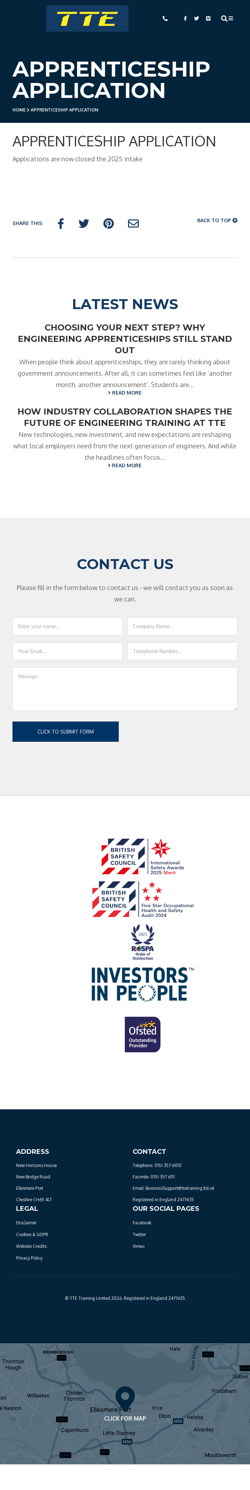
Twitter (139, 1234)
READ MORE (125, 393)
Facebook (142, 1222)
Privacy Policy (29, 1258)
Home (19, 110)
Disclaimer (26, 1222)
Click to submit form (65, 732)
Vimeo (138, 1246)
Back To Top (217, 220)
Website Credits (31, 1246)
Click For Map (125, 1403)
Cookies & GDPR (32, 1234)
